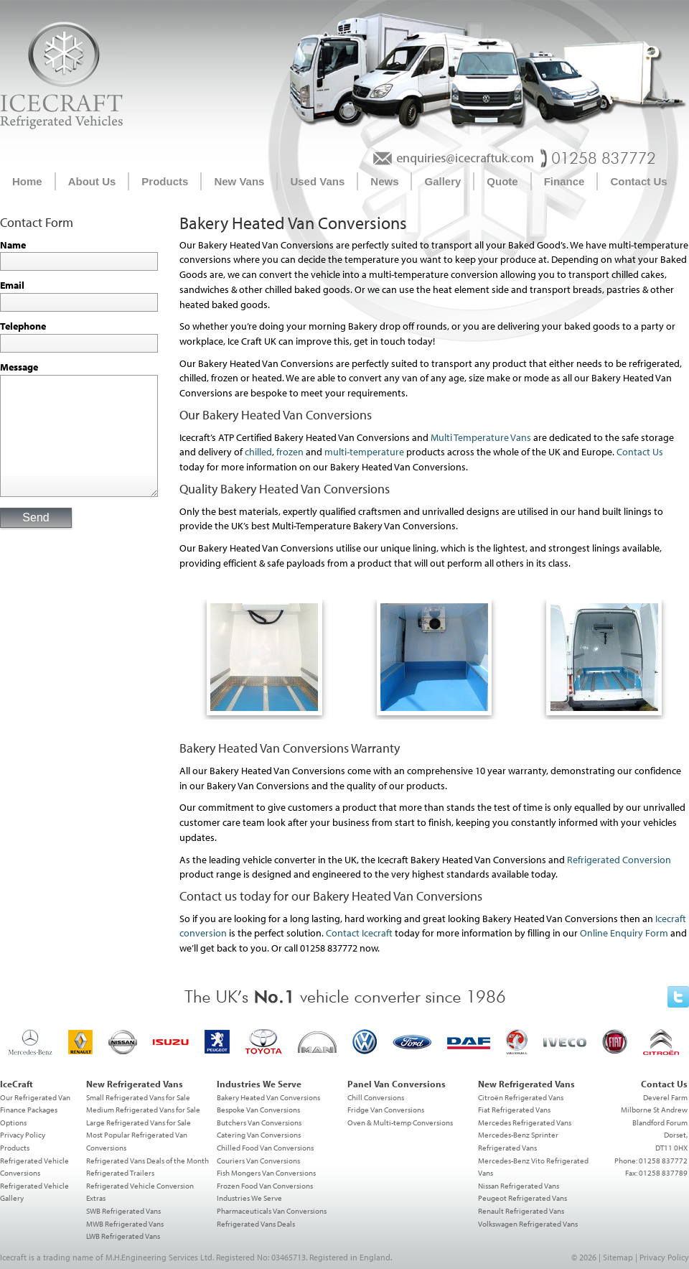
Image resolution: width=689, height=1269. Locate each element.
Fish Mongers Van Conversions (266, 1173)
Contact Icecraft (359, 932)
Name (13, 244)
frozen (290, 451)
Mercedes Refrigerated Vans (524, 1122)
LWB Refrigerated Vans (123, 1236)
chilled (258, 451)
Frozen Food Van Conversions (265, 1186)
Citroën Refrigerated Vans (520, 1097)
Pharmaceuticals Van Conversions (272, 1211)
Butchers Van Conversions (259, 1122)
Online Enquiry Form (624, 932)
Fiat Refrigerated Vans (514, 1110)
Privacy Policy (22, 1135)
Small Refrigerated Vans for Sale (138, 1097)
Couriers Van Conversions (258, 1161)
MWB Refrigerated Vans (125, 1224)
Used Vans (317, 181)
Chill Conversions (375, 1097)
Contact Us (638, 181)
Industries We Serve (249, 1198)
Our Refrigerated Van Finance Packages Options (35, 1110)
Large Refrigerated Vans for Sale (138, 1122)
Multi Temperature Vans (481, 437)
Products (164, 181)
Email (12, 285)
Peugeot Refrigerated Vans (522, 1198)
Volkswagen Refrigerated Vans (528, 1224)
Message (19, 367)
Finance (564, 181)
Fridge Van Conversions (385, 1110)
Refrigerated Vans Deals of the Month (147, 1161)
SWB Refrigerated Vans (123, 1211)
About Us (92, 181)
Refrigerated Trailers (120, 1173)
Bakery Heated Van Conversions (268, 1097)
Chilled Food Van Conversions (265, 1148)
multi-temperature (364, 451)
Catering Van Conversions (259, 1135)
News (384, 181)
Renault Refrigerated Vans (521, 1211)
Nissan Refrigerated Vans (518, 1186)
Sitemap (618, 1257)
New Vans (239, 181)
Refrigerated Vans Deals (256, 1224)
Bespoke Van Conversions (258, 1110)
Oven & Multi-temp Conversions (400, 1122)
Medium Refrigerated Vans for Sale (143, 1110)
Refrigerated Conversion (619, 859)
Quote (502, 181)
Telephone (23, 326)
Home (27, 181)
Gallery (442, 181)
